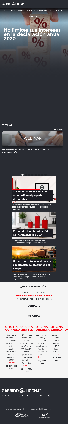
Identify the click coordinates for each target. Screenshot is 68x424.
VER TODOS (58, 130)
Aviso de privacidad (34, 409)
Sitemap (47, 409)
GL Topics (9, 11)
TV (51, 11)
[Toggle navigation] (64, 4)
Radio (20, 11)
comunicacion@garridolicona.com (34, 295)
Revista (30, 11)
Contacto (34, 306)
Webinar (33, 16)
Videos (58, 11)
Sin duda (42, 11)
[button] (22, 175)
